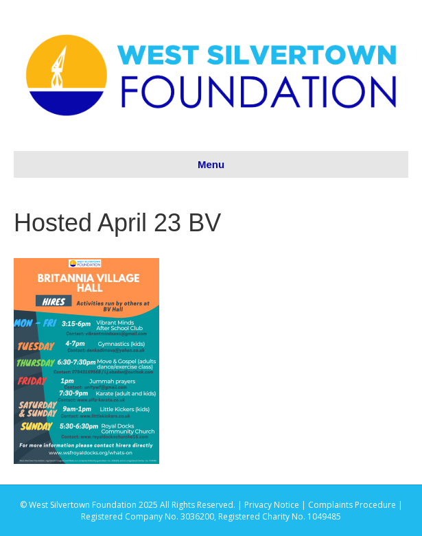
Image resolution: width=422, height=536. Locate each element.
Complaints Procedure (352, 505)
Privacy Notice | (276, 505)
